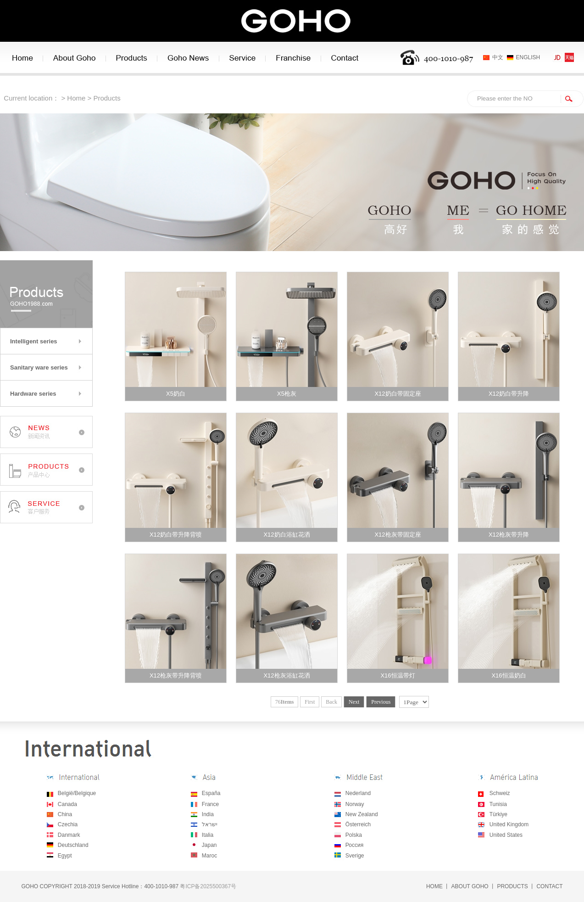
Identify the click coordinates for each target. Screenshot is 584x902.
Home (76, 98)
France (210, 804)
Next (354, 702)
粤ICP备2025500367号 (208, 886)
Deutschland (73, 845)
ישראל (208, 824)
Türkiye (498, 814)
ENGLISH (528, 57)
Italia (207, 835)
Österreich (358, 824)
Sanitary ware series (39, 367)
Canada (67, 804)
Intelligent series (33, 341)
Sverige (354, 855)
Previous (381, 702)
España (211, 793)
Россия (354, 845)
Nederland (358, 793)
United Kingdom (508, 824)
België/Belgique (77, 793)
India (208, 814)
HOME (434, 886)
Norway (354, 804)
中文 (497, 57)
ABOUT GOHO (470, 886)
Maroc (209, 855)
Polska (353, 835)
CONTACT (549, 886)
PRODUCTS (512, 886)
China (65, 814)
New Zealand (361, 814)
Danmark (69, 835)
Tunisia (498, 804)
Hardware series (33, 393)
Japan (209, 845)
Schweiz (499, 793)
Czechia (68, 824)
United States (506, 835)
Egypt (65, 855)
